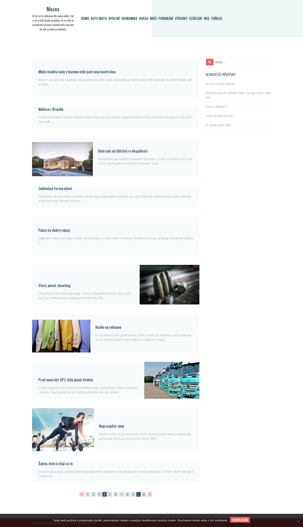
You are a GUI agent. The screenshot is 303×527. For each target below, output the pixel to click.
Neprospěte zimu (111, 426)
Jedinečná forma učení (55, 188)
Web (206, 18)
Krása (143, 18)
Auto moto (99, 18)
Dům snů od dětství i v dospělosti (122, 151)
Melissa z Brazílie (50, 109)
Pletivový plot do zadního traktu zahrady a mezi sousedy (238, 95)
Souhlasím (240, 519)
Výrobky (181, 18)
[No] (298, 520)
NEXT (149, 494)
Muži (153, 18)
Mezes (53, 9)
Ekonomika (129, 18)
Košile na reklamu (108, 327)
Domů (85, 18)
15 (144, 494)
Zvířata (216, 18)
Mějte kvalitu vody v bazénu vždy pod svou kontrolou (77, 71)
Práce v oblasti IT (216, 106)
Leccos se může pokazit (220, 83)
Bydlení (114, 18)
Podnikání (165, 18)
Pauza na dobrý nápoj (54, 230)
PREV (81, 494)
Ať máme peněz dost (218, 125)
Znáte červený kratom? (220, 115)
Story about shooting (54, 285)
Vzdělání (195, 18)
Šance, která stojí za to (55, 463)
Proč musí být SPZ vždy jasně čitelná (65, 379)
